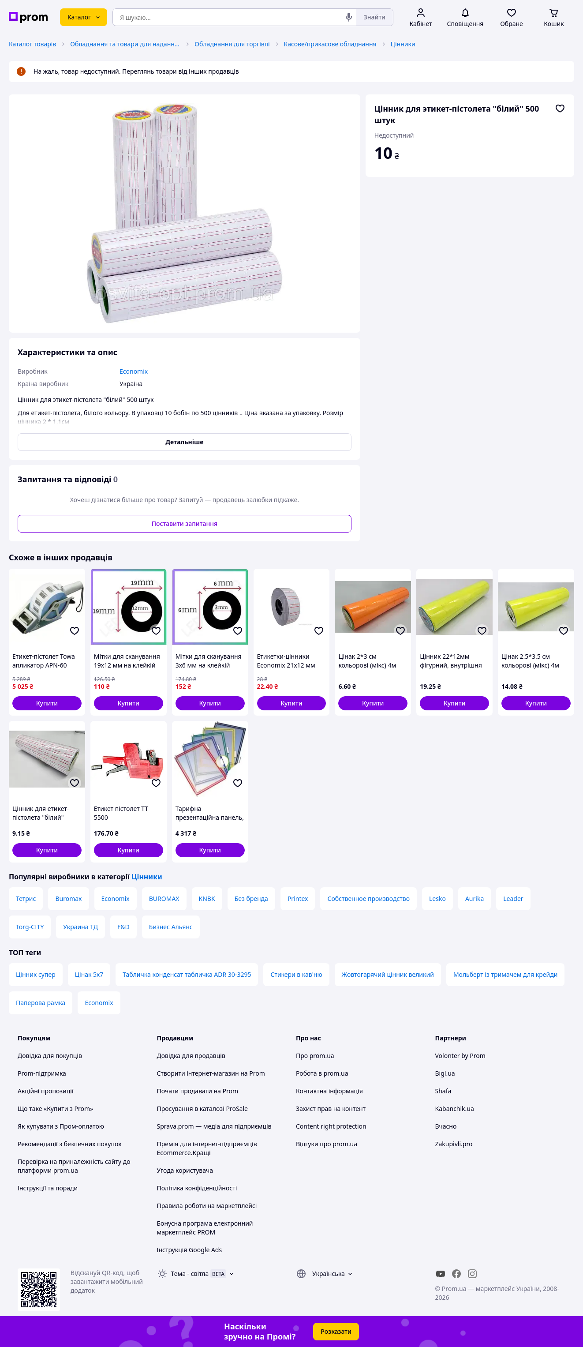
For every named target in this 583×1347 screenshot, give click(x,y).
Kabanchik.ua (454, 1108)
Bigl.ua (445, 1073)
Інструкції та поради (48, 1188)
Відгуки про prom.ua (326, 1144)
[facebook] (456, 1273)
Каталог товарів (32, 44)
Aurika (474, 898)
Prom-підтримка (42, 1073)
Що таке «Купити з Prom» (55, 1108)
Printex (298, 898)
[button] (47, 703)
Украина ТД (80, 927)
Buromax (68, 898)
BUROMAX (164, 898)
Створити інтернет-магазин (198, 1073)
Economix (115, 898)
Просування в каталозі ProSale (202, 1108)
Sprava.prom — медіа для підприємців (214, 1126)
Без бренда (251, 898)
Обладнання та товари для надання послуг (125, 44)
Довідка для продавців (191, 1055)
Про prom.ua (315, 1055)
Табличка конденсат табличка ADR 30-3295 (187, 974)
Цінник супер (36, 974)
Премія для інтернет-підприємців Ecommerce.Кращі (207, 1148)
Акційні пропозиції (46, 1091)
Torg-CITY (30, 927)
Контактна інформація (329, 1091)
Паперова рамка (40, 1002)
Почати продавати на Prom (198, 1091)
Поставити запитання (184, 523)
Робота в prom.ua (322, 1073)
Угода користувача (185, 1170)
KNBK (207, 898)
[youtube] (440, 1273)
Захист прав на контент (331, 1108)
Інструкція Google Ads (189, 1250)
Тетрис (26, 898)
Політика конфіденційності (197, 1188)
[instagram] (472, 1273)
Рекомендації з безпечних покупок (70, 1144)
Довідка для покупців (50, 1055)
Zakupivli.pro (454, 1144)
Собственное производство (368, 898)
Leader (513, 898)
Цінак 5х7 (89, 974)
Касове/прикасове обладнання (330, 44)
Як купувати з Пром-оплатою (61, 1126)
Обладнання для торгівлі (231, 44)
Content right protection (331, 1126)
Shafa (443, 1091)
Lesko (437, 898)
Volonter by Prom (460, 1055)
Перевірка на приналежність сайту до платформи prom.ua (74, 1165)
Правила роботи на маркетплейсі (207, 1205)
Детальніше (184, 442)
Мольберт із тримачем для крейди (505, 974)
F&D (123, 927)
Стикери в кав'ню (296, 974)
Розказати (336, 1331)
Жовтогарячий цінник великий (388, 974)
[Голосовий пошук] (348, 17)
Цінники (403, 44)
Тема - (190, 1273)
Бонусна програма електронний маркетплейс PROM (205, 1227)
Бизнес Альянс (171, 927)
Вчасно (446, 1126)
